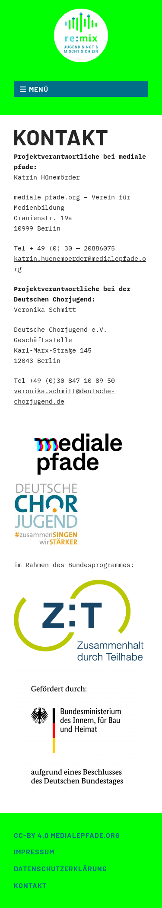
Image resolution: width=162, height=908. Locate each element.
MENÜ (38, 89)
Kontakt (30, 885)
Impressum (34, 851)
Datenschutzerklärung (60, 868)
